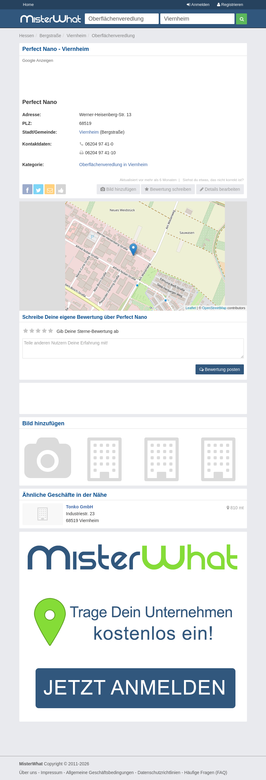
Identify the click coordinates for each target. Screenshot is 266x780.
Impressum (51, 772)
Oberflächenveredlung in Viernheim (113, 164)
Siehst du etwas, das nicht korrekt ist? (213, 180)
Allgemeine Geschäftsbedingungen (100, 772)
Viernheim (76, 35)
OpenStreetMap (214, 308)
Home (28, 4)
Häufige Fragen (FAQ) (205, 772)
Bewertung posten (219, 369)
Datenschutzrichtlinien (159, 772)
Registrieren (230, 4)
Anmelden (198, 4)
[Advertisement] (133, 79)
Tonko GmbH (79, 506)
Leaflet (191, 308)
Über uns (28, 772)
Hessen (26, 35)
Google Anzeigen (37, 60)
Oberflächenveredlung (113, 35)
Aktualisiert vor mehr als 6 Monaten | (151, 180)
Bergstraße (50, 35)
